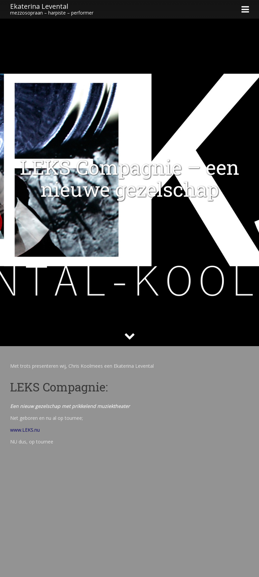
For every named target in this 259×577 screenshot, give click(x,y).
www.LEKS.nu (25, 430)
